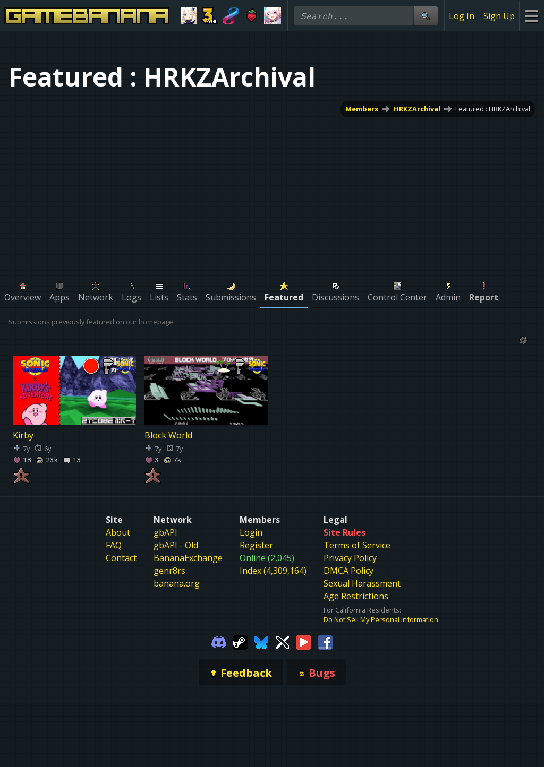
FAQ (114, 545)
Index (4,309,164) (273, 570)
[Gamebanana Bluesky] (261, 641)
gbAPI (165, 532)
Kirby (23, 435)
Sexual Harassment (362, 583)
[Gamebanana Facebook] (325, 641)
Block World (168, 435)
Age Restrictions (356, 596)
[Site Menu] (531, 15)
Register (256, 545)
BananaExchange (188, 558)
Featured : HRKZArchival (492, 109)
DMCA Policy (348, 570)
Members (361, 109)
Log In (461, 16)
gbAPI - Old (176, 545)
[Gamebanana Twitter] (282, 641)
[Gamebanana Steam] (240, 641)
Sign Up (499, 16)
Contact (121, 558)
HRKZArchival (417, 109)
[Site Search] (425, 15)
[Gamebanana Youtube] (303, 641)
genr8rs (169, 570)
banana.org (177, 583)
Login (251, 532)
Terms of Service (357, 545)
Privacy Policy (350, 558)
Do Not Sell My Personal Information (381, 619)
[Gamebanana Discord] (218, 641)
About (118, 532)
